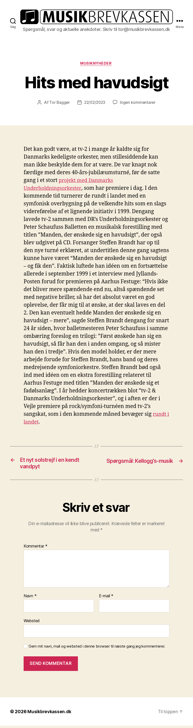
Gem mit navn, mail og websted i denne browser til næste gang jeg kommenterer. (97, 648)
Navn (30, 598)
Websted (32, 622)
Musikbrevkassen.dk (49, 713)
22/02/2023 (94, 103)
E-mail (106, 598)
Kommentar (35, 548)
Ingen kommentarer (139, 103)
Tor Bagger (58, 103)
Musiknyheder (96, 64)
